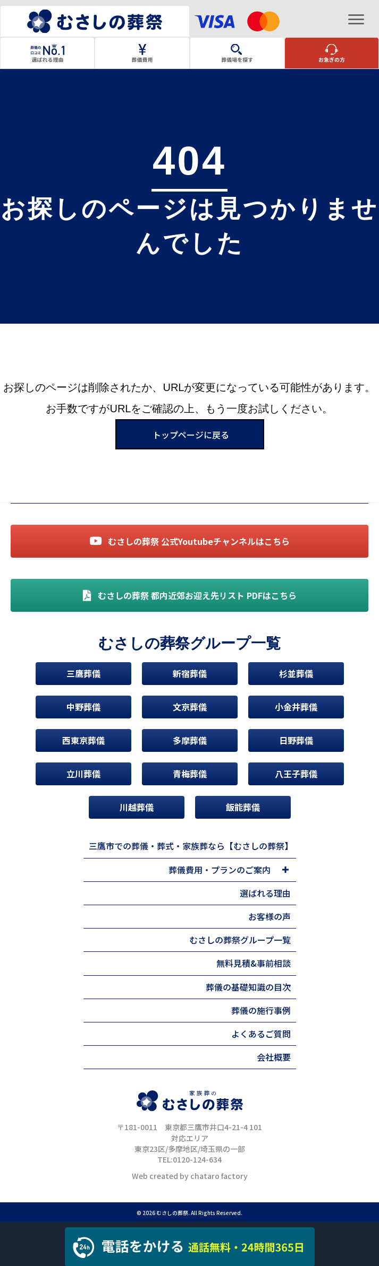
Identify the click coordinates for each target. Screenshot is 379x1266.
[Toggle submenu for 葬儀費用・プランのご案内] (286, 870)
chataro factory (219, 1175)
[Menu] (356, 20)
